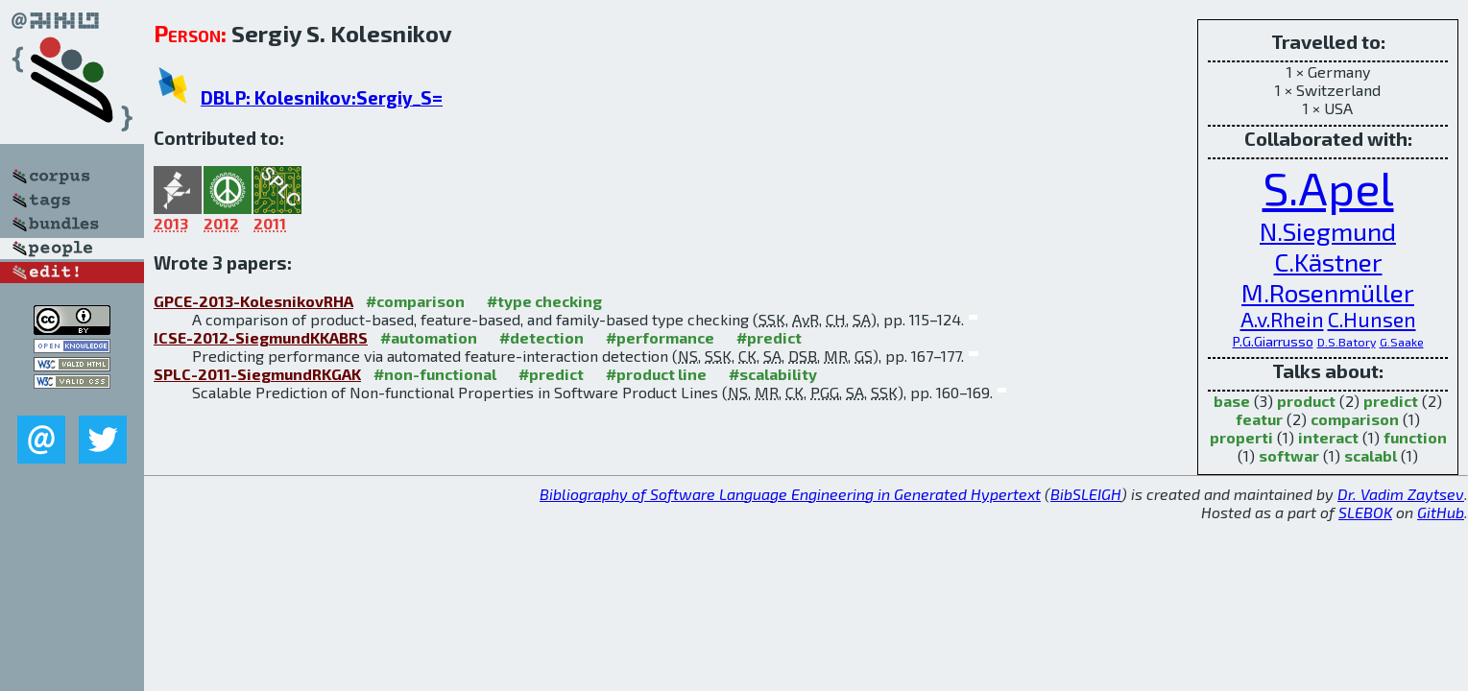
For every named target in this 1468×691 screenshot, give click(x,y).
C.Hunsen (1372, 319)
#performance (660, 337)
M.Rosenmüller (1327, 291)
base (1232, 401)
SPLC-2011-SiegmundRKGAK (257, 374)
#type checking (544, 301)
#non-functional (434, 374)
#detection (541, 337)
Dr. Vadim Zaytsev (1400, 494)
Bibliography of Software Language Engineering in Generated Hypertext (790, 494)
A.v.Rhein (1282, 319)
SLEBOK (1365, 512)
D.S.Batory (1346, 341)
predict (1390, 401)
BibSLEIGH (1085, 494)
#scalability (773, 374)
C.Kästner (1328, 261)
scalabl (1370, 455)
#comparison (415, 301)
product (1306, 401)
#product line (656, 374)
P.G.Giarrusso (1273, 341)
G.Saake (1402, 341)
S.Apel (1328, 187)
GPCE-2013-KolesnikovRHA (253, 301)
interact (1328, 437)
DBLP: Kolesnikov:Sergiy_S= (322, 97)
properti (1241, 437)
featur (1259, 419)
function (1415, 437)
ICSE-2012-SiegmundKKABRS (261, 337)
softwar (1289, 455)
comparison (1355, 419)
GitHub (1440, 512)
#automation (428, 337)
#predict (769, 337)
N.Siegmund (1328, 230)
